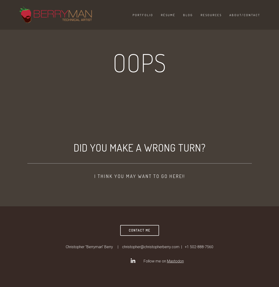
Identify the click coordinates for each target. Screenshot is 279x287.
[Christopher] (133, 261)
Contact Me (139, 230)
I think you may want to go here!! (139, 176)
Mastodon (175, 261)
